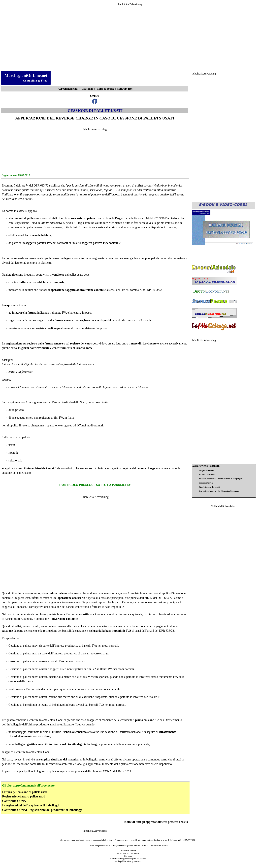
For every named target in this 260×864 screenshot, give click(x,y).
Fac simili (87, 88)
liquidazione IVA (113, 387)
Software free (124, 88)
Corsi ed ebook (105, 88)
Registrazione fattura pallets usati (23, 796)
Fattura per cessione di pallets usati (24, 792)
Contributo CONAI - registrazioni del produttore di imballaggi (42, 810)
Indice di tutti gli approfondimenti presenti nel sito (156, 822)
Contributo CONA (14, 801)
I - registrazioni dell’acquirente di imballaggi (30, 805)
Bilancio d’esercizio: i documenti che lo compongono (221, 479)
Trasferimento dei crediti (209, 487)
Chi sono (128, 856)
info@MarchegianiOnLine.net (133, 858)
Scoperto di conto (206, 470)
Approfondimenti (68, 88)
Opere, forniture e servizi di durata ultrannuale (219, 491)
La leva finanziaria (207, 474)
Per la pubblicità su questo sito (128, 861)
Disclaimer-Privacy (128, 850)
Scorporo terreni (206, 483)
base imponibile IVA (118, 630)
